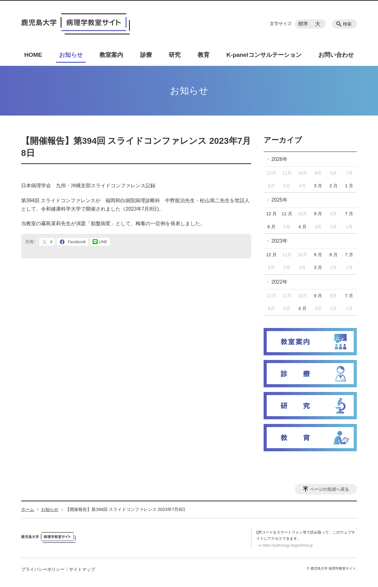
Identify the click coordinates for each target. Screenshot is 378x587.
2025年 (279, 199)
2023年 (279, 240)
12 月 (271, 213)
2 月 (334, 185)
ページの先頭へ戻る (329, 489)
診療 (146, 55)
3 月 (318, 185)
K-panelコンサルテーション (263, 55)
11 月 (287, 213)
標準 (303, 23)
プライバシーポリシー (43, 569)
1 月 (349, 185)
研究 (175, 55)
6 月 (271, 226)
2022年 (279, 281)
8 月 (334, 254)
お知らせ (71, 55)
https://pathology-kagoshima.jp (287, 545)
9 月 (318, 213)
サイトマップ (82, 569)
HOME (33, 55)
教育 (204, 55)
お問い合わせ (336, 55)
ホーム (27, 509)
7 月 (349, 213)
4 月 (302, 226)
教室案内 (111, 55)
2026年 (279, 159)
